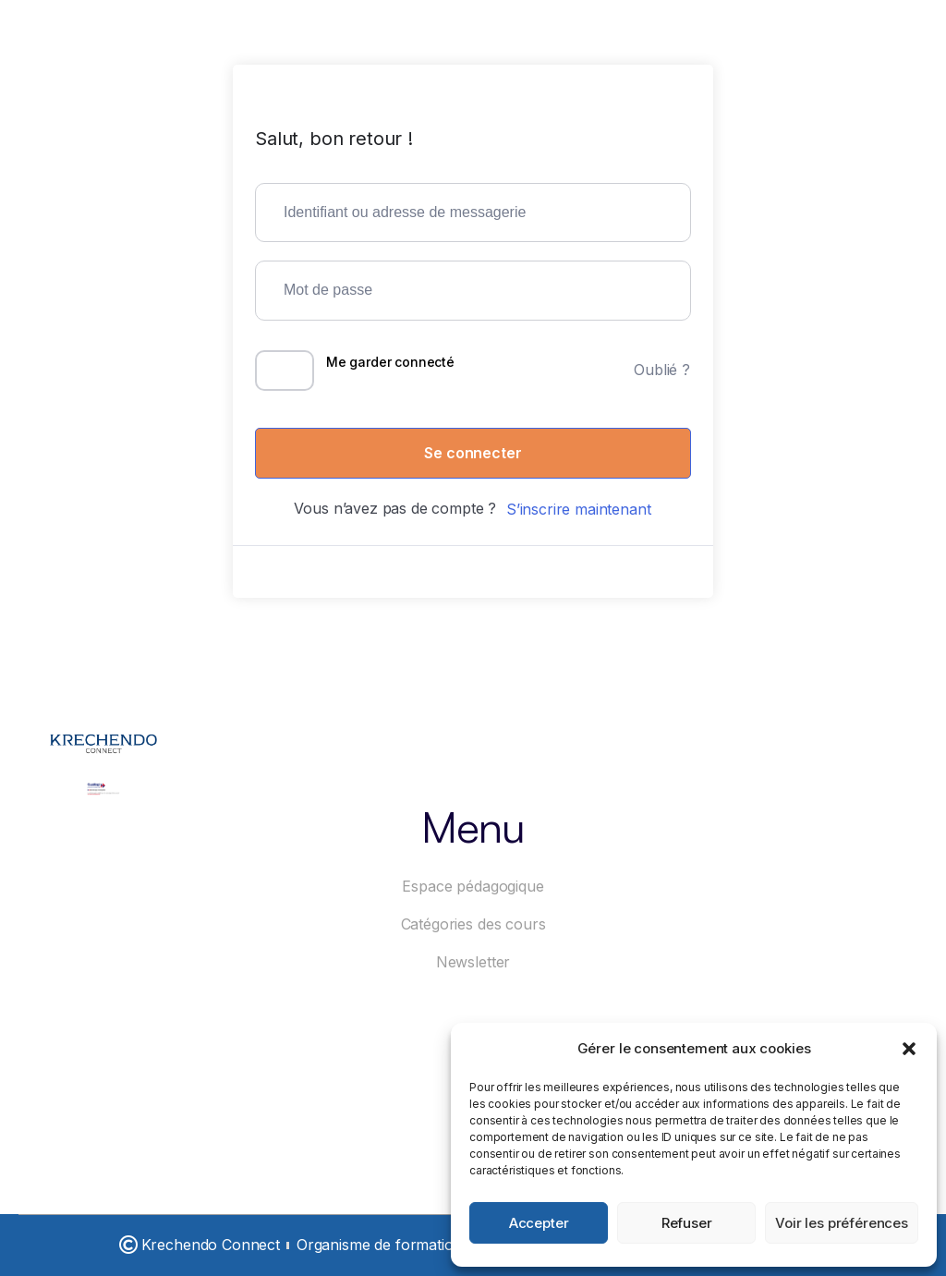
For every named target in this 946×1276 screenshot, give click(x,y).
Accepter (539, 1223)
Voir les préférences (841, 1223)
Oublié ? (662, 369)
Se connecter (472, 453)
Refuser (686, 1223)
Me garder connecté (390, 362)
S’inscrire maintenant (578, 509)
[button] (909, 1048)
